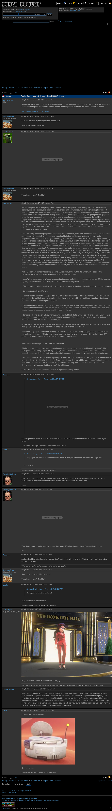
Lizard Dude (8, 131)
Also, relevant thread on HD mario (35, 111)
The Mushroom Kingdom (13, 799)
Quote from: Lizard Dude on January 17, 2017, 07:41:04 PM (44, 379)
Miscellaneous (54, 800)
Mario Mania (31, 800)
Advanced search (65, 21)
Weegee (6, 375)
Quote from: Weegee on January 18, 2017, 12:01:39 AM (43, 454)
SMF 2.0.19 (6, 790)
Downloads (14, 800)
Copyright (5, 808)
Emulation (39, 800)
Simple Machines (25, 790)
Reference (22, 800)
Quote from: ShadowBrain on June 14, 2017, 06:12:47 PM (43, 589)
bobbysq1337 (8, 100)
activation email (20, 11)
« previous (102, 781)
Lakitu (5, 450)
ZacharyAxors (75, 10)
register (27, 9)
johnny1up (7, 203)
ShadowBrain (8, 117)
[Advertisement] (30, 56)
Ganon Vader (8, 689)
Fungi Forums (31, 799)
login (21, 9)
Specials (46, 800)
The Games (5, 800)
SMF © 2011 (15, 790)
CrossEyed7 (8, 609)
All (16, 92)
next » (109, 781)
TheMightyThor (9, 474)
